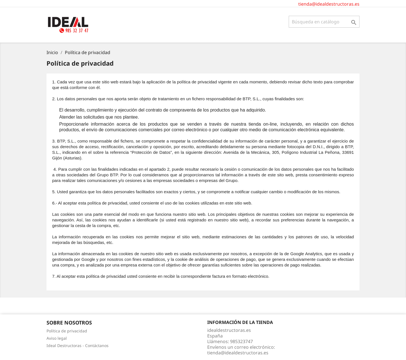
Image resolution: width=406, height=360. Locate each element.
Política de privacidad (67, 331)
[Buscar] (324, 22)
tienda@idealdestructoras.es (328, 4)
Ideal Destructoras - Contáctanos (78, 345)
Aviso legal (57, 338)
